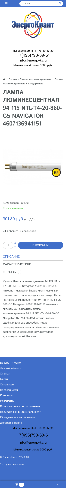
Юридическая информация (17, 417)
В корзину (40, 245)
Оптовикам (7, 385)
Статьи (5, 374)
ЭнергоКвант (10, 457)
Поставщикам (9, 390)
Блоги (4, 379)
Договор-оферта (11, 423)
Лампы (12, 80)
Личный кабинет (10, 368)
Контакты (6, 396)
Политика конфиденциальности (20, 412)
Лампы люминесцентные (35, 80)
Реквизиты (7, 401)
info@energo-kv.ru (33, 60)
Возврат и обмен (11, 363)
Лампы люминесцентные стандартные (33, 82)
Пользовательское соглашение (20, 406)
